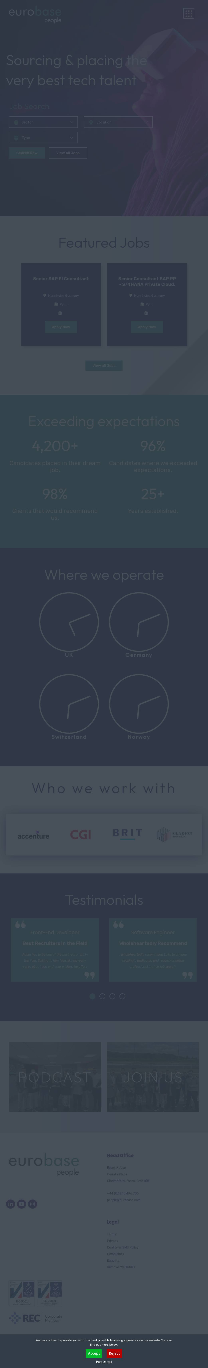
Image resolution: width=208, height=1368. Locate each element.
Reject (114, 1353)
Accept (94, 1353)
